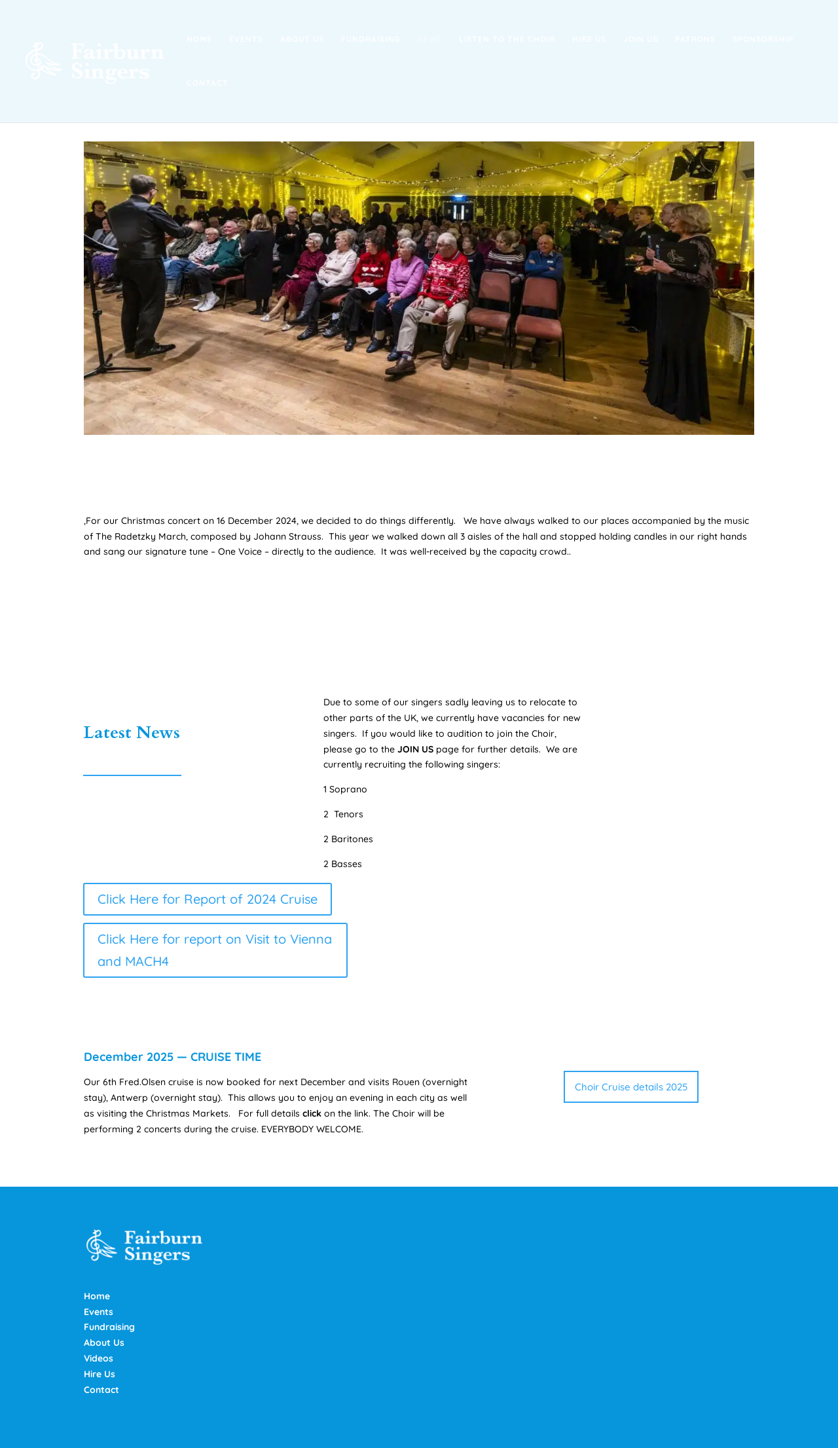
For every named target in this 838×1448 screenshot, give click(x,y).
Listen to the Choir (507, 39)
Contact (207, 83)
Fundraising (370, 39)
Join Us (640, 39)
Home (199, 39)
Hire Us (589, 39)
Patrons (695, 39)
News (429, 39)
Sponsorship (763, 39)
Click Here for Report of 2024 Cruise (208, 899)
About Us (302, 39)
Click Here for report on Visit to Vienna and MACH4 (215, 950)
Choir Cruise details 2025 (631, 1087)
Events (246, 39)
